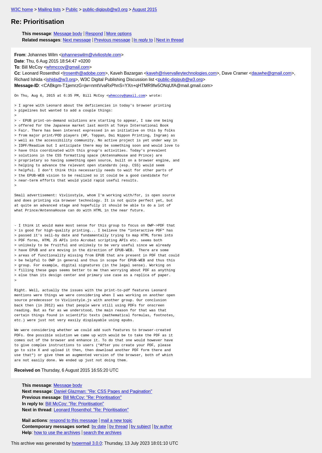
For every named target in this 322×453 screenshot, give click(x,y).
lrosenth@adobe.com (84, 73)
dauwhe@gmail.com (272, 73)
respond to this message (73, 420)
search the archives (103, 432)
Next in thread (170, 40)
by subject (141, 426)
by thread (118, 426)
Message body (68, 33)
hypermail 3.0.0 (87, 443)
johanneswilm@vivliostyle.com (91, 54)
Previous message (112, 40)
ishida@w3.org (60, 79)
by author (163, 426)
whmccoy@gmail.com (67, 67)
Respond (94, 33)
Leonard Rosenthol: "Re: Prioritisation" (91, 409)
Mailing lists (49, 9)
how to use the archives (57, 432)
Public (72, 9)
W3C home (22, 9)
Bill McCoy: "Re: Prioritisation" (92, 397)
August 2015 (144, 9)
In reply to (143, 40)
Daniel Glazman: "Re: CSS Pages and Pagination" (103, 391)
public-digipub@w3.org (105, 9)
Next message (77, 40)
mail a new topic (116, 420)
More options (119, 33)
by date (98, 426)
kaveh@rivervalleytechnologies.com (181, 73)
